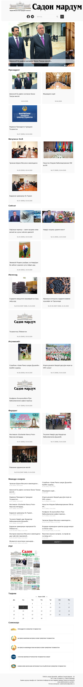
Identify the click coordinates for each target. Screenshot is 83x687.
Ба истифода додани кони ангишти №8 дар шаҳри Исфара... (33, 61)
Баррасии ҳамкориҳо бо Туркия (20, 196)
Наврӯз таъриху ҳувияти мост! (54, 230)
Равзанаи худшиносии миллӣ (19, 467)
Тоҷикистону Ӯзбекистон (18, 332)
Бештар (57, 542)
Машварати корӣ (49, 94)
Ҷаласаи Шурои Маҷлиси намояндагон (23, 163)
